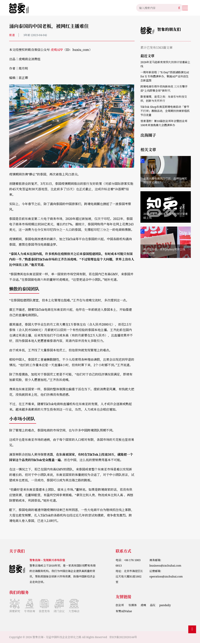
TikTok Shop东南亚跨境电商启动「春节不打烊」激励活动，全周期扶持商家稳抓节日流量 (165, 111)
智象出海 (37, 637)
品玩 (152, 605)
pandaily (165, 605)
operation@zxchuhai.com (166, 576)
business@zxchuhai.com (165, 565)
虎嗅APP (57, 50)
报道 (12, 35)
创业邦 (120, 605)
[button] (185, 8)
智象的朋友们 (169, 29)
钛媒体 (133, 605)
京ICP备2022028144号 (123, 637)
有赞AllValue (124, 611)
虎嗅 (143, 605)
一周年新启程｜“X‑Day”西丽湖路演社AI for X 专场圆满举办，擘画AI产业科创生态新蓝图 (164, 76)
